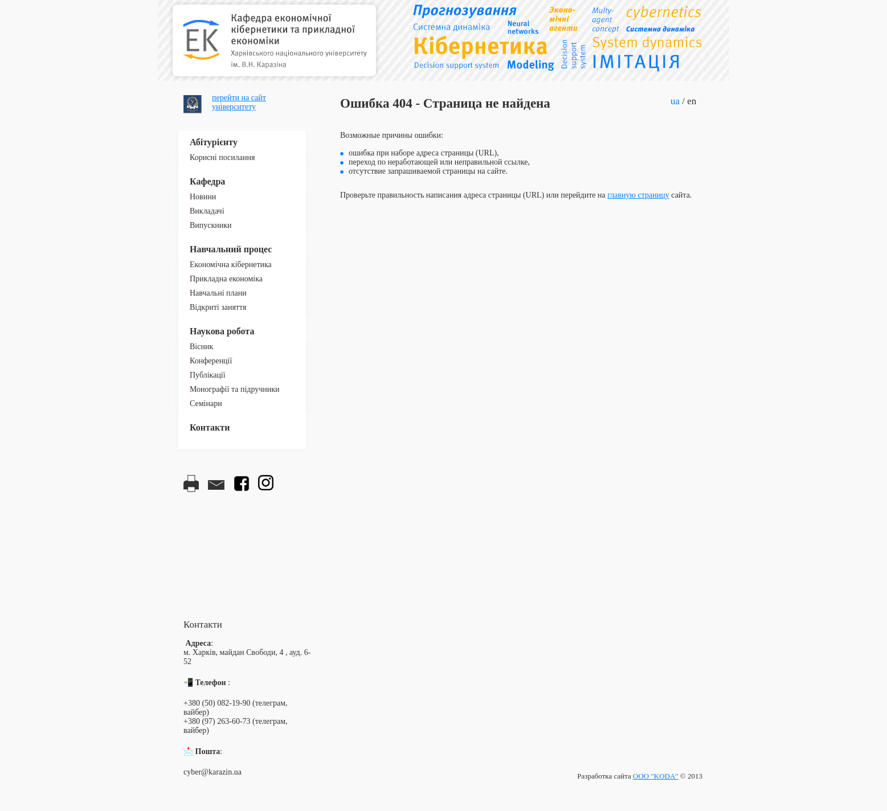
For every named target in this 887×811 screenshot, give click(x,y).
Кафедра (207, 181)
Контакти (210, 427)
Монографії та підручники (235, 389)
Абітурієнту (214, 142)
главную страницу (638, 195)
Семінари (206, 403)
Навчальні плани (218, 293)
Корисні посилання (222, 157)
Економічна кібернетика (231, 264)
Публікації (208, 375)
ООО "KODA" (655, 776)
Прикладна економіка (226, 279)
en (691, 101)
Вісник (201, 346)
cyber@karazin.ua (212, 772)
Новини (203, 196)
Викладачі (207, 211)
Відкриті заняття (218, 307)
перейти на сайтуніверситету (239, 102)
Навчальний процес (231, 249)
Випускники (211, 225)
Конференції (211, 361)
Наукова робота (222, 331)
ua (675, 101)
